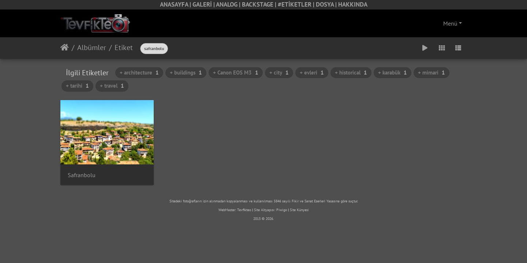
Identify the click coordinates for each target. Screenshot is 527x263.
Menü (450, 23)
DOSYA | (327, 4)
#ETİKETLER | (297, 4)
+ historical (351, 72)
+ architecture (139, 72)
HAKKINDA (352, 4)
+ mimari (431, 72)
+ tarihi (77, 85)
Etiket (124, 47)
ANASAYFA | (176, 4)
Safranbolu (82, 175)
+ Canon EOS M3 (235, 72)
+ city (279, 72)
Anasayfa (64, 47)
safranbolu (154, 48)
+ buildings (186, 72)
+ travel (112, 85)
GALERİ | (204, 4)
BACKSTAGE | (260, 4)
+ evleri (312, 72)
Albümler (91, 47)
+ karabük (392, 72)
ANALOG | (229, 4)
